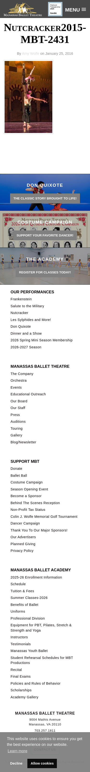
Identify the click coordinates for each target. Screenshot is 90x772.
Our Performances (32, 292)
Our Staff (18, 408)
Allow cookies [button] (42, 763)
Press (15, 415)
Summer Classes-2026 (29, 598)
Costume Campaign (27, 482)
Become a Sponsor (26, 496)
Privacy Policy (22, 551)
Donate (16, 468)
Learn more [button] (17, 751)
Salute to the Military (27, 306)
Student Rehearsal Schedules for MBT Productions (42, 660)
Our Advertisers (23, 537)
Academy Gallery (24, 697)
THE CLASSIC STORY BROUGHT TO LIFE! (45, 198)
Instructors (19, 637)
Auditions (18, 421)
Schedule (18, 584)
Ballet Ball (19, 475)
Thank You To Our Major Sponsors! (39, 530)
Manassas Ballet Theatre (40, 366)
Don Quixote (21, 326)
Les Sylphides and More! (31, 320)
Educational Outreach (28, 394)
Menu (72, 9)
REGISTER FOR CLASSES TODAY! (45, 272)
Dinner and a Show (26, 333)
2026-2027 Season (26, 347)
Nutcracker (19, 313)
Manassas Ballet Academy (41, 570)
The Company (22, 374)
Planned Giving (23, 544)
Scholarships (21, 690)
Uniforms (18, 611)
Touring (17, 428)
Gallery (16, 435)
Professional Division (28, 618)
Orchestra (19, 380)
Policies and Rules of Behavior (35, 683)
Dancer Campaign (25, 523)
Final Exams (21, 676)
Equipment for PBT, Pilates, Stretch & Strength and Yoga (41, 627)
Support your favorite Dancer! (45, 235)
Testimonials (21, 644)
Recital (16, 670)
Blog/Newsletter (23, 442)
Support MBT (25, 461)
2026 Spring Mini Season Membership (42, 340)
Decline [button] (16, 763)
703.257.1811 (44, 730)
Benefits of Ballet (24, 605)
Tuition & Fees (22, 591)
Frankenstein (21, 299)
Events (16, 387)
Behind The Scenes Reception (35, 503)
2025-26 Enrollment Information (36, 577)
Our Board (19, 401)
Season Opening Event (29, 489)
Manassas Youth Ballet (29, 651)
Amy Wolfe (30, 53)
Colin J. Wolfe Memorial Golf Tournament (44, 517)
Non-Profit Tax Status (28, 510)
